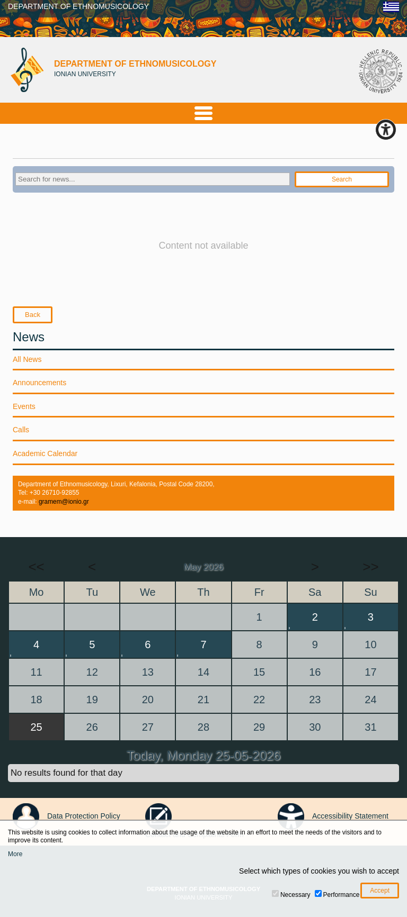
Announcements (39, 382)
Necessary (295, 894)
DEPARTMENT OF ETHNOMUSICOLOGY (78, 6)
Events (24, 406)
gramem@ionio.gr (64, 501)
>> (370, 567)
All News (27, 359)
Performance (341, 894)
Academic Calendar (45, 453)
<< (36, 567)
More (15, 854)
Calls (21, 429)
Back (32, 315)
